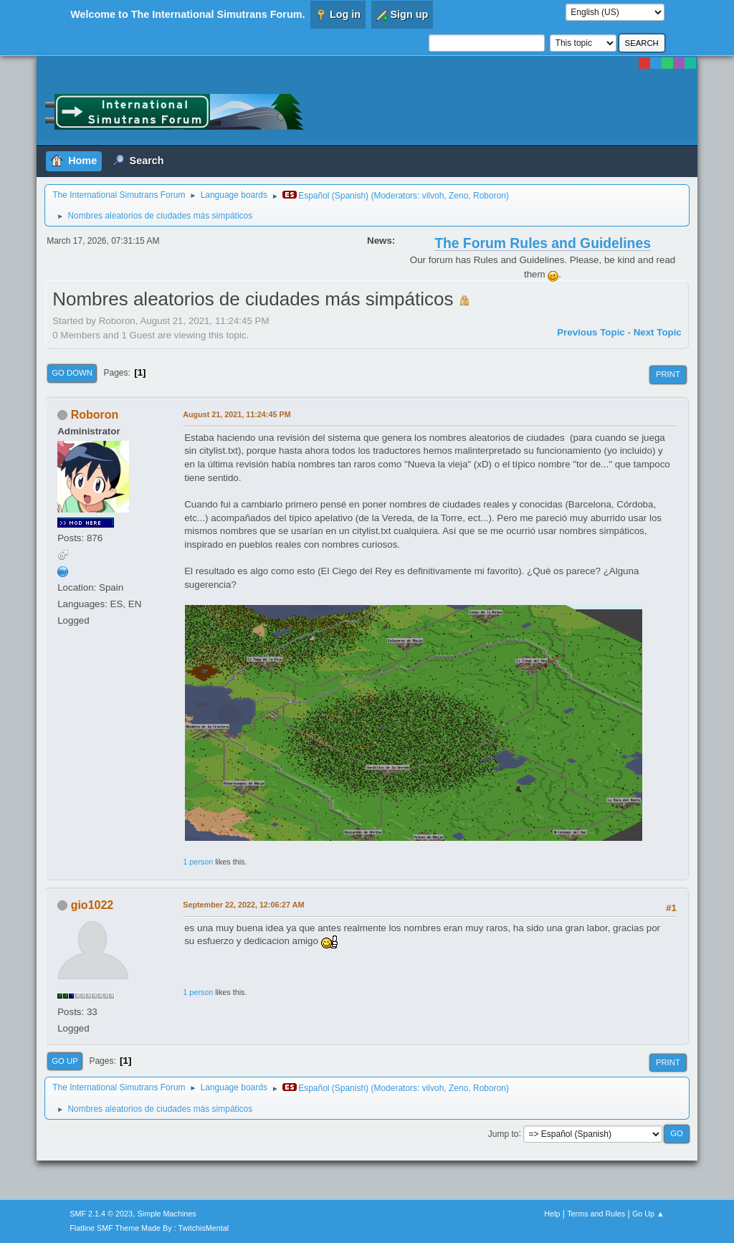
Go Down (72, 372)
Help (552, 1213)
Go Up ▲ (648, 1213)
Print (668, 374)
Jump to (503, 1133)
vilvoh (433, 196)
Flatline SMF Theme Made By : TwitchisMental (149, 1228)
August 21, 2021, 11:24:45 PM (236, 414)
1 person (198, 861)
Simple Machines (167, 1213)
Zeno (458, 196)
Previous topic (591, 332)
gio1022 (92, 905)
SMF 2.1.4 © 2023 (101, 1213)
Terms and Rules (596, 1213)
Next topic (658, 332)
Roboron (489, 196)
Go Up (65, 1061)
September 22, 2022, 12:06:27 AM (243, 904)
